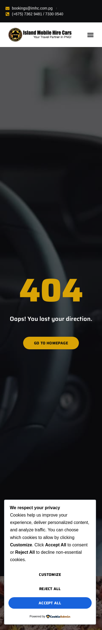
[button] (90, 35)
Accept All (50, 603)
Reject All (50, 589)
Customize (50, 575)
